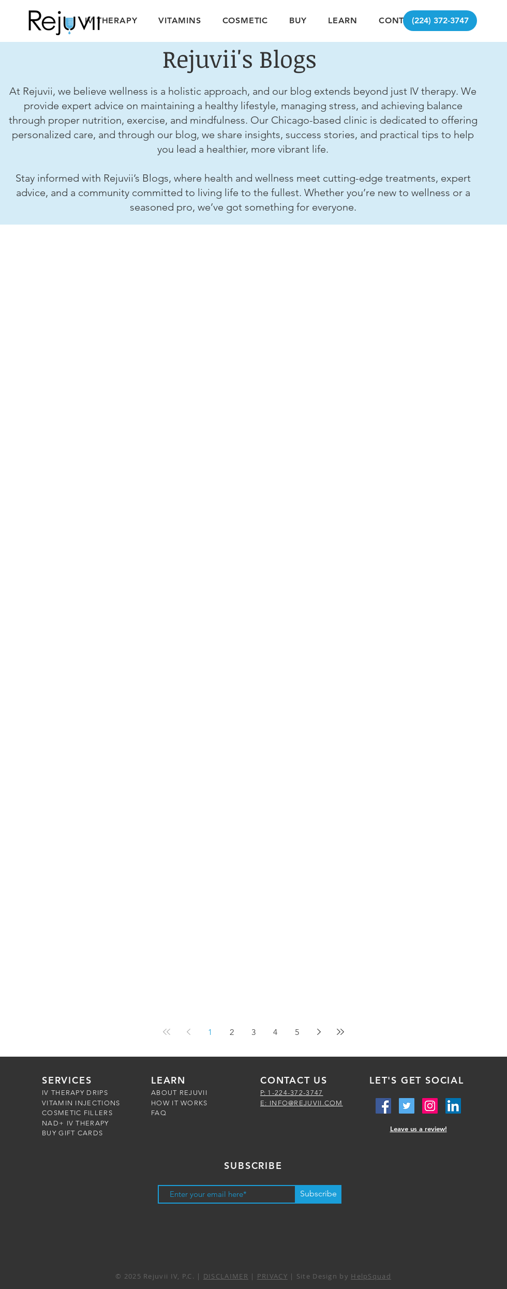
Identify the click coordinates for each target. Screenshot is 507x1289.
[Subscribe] (318, 1194)
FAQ (159, 1113)
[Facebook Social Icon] (383, 1106)
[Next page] (318, 1032)
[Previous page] (188, 1032)
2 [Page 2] (232, 1032)
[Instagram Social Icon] (430, 1106)
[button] (111, 20)
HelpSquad (371, 1276)
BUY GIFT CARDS (72, 1133)
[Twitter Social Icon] (406, 1106)
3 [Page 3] (253, 1032)
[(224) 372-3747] (440, 20)
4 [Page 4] (275, 1032)
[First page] (166, 1032)
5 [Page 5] (297, 1032)
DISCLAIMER (225, 1276)
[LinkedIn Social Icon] (453, 1106)
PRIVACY (272, 1276)
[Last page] (340, 1032)
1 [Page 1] (210, 1032)
